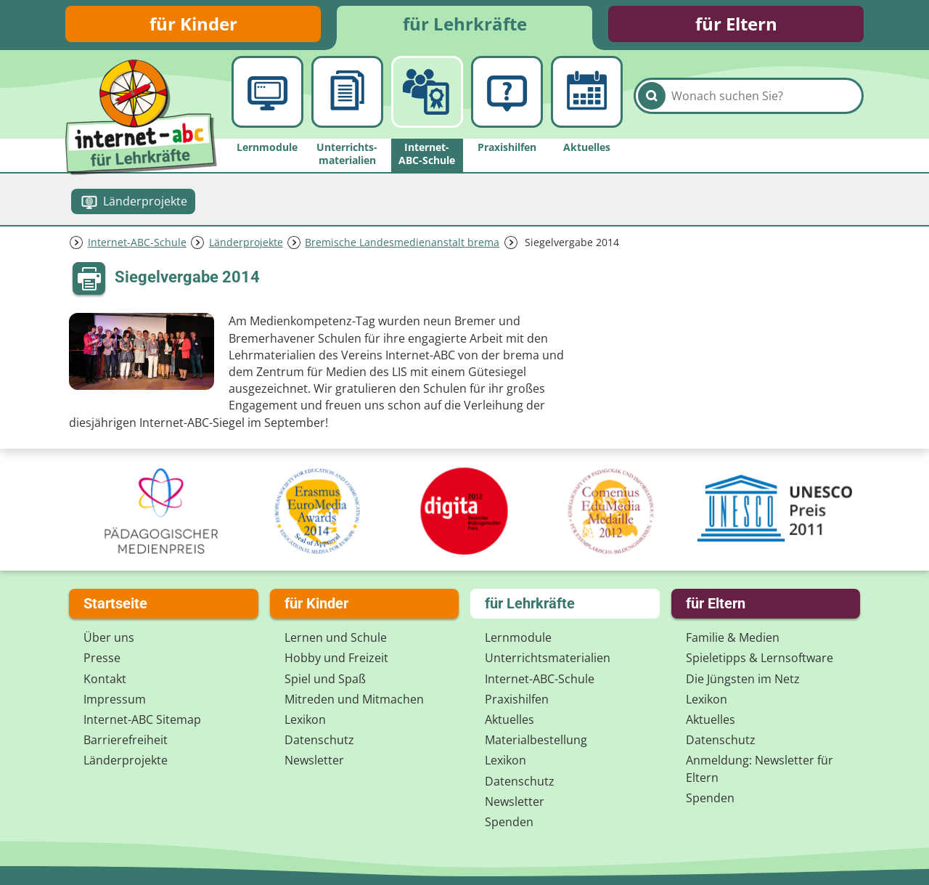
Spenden (509, 822)
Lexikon (305, 719)
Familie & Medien (732, 637)
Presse (101, 658)
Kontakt (104, 679)
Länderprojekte (246, 242)
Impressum (114, 699)
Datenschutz (319, 740)
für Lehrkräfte (465, 24)
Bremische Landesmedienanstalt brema (402, 242)
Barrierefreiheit (125, 740)
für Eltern (736, 24)
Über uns (108, 637)
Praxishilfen (517, 699)
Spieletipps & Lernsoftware (759, 658)
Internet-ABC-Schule (137, 242)
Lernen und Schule (336, 637)
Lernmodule (518, 637)
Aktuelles (509, 719)
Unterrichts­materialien (547, 658)
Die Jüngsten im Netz (743, 679)
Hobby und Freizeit (336, 658)
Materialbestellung (536, 740)
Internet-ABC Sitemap (142, 719)
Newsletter (314, 760)
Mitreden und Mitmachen (354, 699)
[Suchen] (652, 96)
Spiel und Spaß (325, 679)
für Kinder (193, 24)
